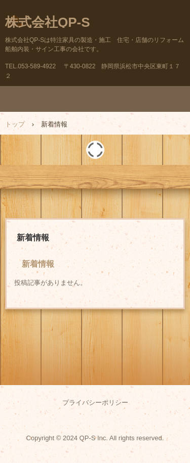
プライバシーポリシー (95, 402)
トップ (15, 124)
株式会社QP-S (47, 22)
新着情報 (38, 264)
